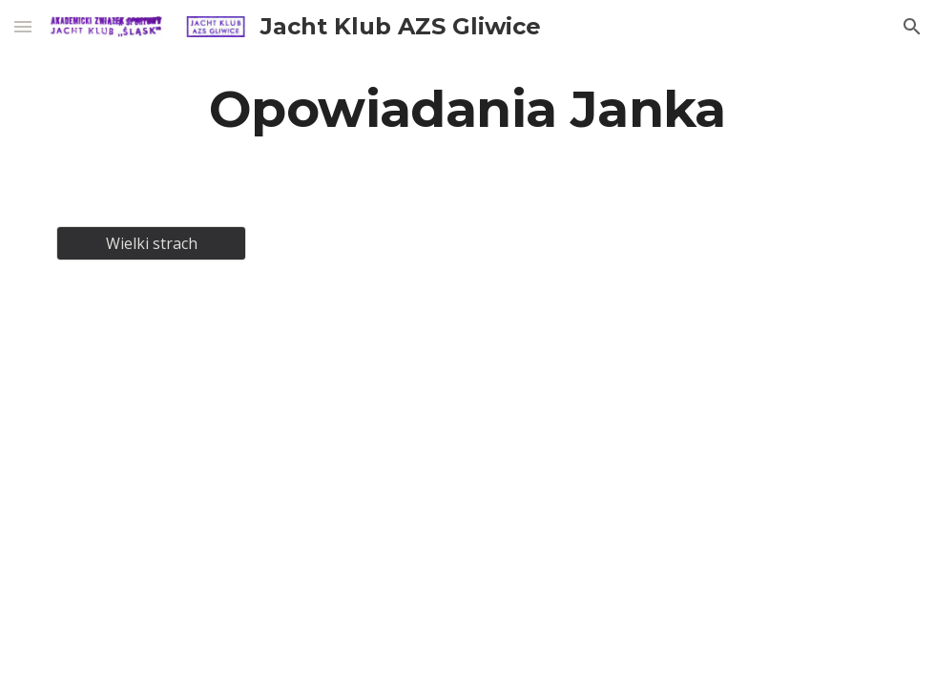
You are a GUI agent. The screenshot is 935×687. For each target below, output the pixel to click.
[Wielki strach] (151, 243)
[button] (23, 26)
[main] (467, 108)
